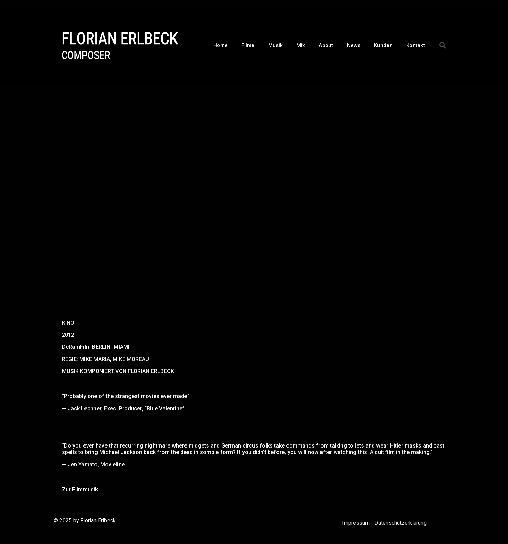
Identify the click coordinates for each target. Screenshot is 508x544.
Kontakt (415, 45)
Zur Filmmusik (80, 489)
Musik (275, 45)
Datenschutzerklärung (400, 523)
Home (220, 45)
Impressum (356, 523)
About (326, 45)
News (353, 45)
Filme (248, 45)
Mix (300, 45)
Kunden (383, 45)
